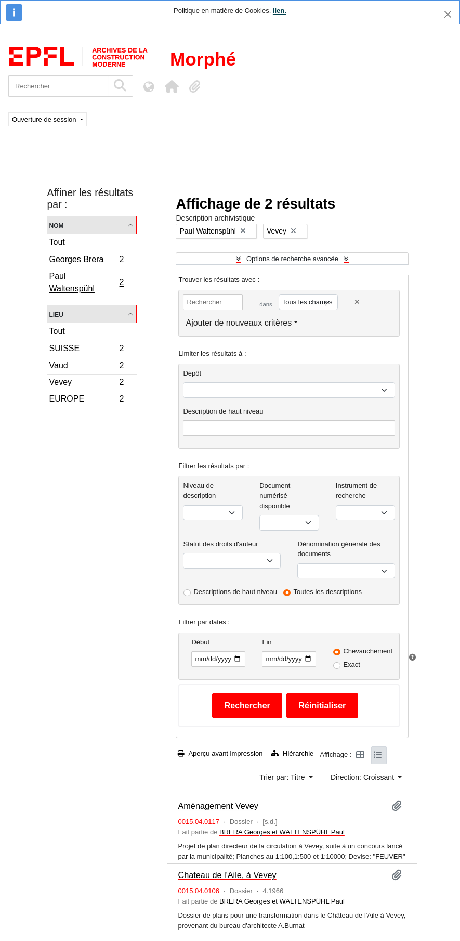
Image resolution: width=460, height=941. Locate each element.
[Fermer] (447, 14)
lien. (279, 11)
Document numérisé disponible (274, 496)
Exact (351, 664)
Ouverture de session (45, 119)
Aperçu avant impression (220, 753)
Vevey (86, 383)
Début (200, 642)
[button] (171, 86)
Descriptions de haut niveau (235, 592)
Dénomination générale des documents (338, 549)
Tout (57, 242)
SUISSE (86, 349)
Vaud (86, 367)
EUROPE (86, 400)
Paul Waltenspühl (86, 282)
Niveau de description (199, 491)
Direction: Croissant (363, 777)
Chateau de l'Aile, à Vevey (227, 875)
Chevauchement (367, 651)
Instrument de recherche (356, 491)
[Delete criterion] (357, 302)
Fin (266, 642)
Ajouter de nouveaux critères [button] (239, 322)
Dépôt (192, 373)
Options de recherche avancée (292, 259)
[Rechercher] (58, 86)
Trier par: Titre (283, 777)
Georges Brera (86, 260)
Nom (56, 225)
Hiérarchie (292, 753)
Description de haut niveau (223, 411)
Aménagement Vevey (218, 805)
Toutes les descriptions (328, 592)
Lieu (56, 314)
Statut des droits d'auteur (220, 544)
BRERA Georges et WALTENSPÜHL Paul (282, 832)
